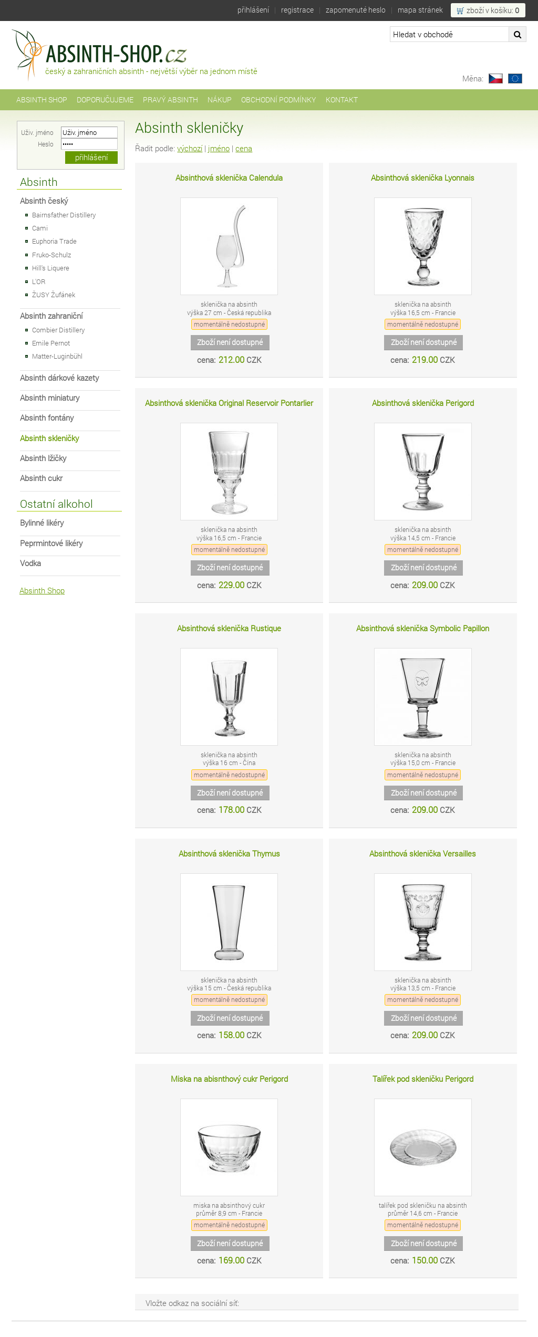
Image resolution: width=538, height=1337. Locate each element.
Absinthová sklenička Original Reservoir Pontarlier (229, 403)
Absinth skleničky (49, 438)
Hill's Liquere (50, 268)
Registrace (297, 10)
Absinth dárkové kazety (59, 378)
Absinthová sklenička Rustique (229, 628)
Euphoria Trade (54, 241)
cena (243, 148)
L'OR (39, 281)
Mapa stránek (420, 10)
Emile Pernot (51, 343)
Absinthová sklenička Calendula (229, 178)
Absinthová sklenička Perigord (423, 403)
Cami (40, 228)
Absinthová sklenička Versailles (422, 854)
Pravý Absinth (170, 100)
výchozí (189, 148)
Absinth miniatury (49, 398)
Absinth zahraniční (51, 316)
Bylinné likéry (42, 523)
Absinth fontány (47, 418)
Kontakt (342, 100)
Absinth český (44, 201)
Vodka (30, 563)
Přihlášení (253, 10)
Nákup (220, 100)
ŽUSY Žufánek (53, 294)
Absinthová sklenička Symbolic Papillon (422, 628)
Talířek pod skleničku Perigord (423, 1079)
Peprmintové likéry (51, 543)
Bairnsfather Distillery (64, 215)
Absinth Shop (41, 100)
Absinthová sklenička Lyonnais (422, 178)
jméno (219, 148)
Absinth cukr (41, 478)
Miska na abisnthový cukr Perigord (229, 1079)
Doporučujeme (105, 100)
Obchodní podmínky (278, 100)
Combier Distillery (58, 330)
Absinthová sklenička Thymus (229, 854)
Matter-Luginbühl (57, 356)
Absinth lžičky (43, 458)
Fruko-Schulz (51, 254)
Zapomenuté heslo (356, 10)
